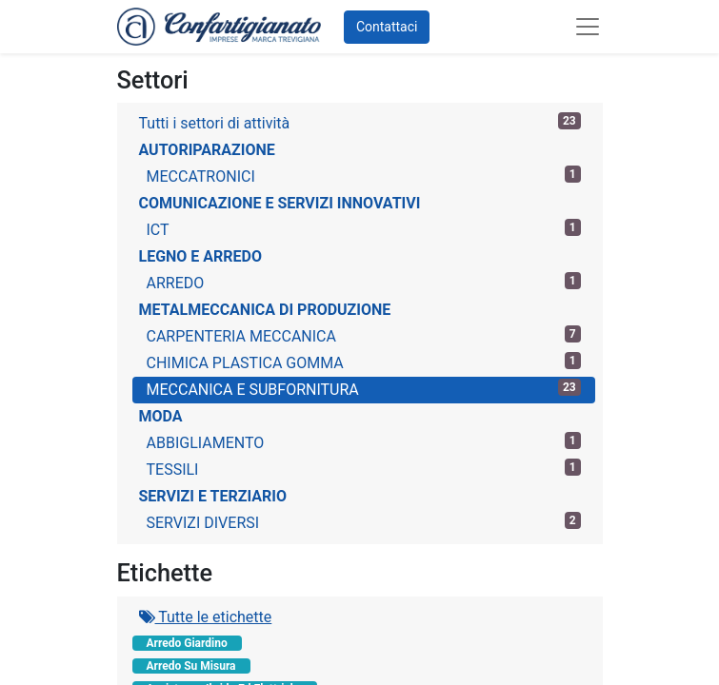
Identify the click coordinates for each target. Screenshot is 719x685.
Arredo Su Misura (191, 666)
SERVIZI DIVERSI (364, 522)
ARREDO (364, 282)
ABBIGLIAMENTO (364, 442)
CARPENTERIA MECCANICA (364, 335)
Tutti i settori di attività (360, 122)
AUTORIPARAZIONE (207, 150)
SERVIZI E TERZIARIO (213, 496)
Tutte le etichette (205, 617)
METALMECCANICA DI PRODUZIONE (265, 310)
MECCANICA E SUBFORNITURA (364, 389)
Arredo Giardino (187, 643)
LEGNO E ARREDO (201, 256)
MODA (161, 416)
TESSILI (364, 469)
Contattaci (387, 26)
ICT (364, 229)
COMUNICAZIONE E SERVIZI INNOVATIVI (280, 203)
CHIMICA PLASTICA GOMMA (364, 362)
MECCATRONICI (364, 176)
